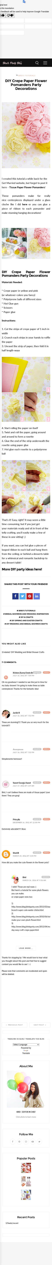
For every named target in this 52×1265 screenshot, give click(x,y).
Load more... (26, 948)
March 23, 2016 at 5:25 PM (24, 856)
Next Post (40, 1025)
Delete (37, 672)
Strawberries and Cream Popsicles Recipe (25, 1174)
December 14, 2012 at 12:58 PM (26, 822)
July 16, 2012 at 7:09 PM (23, 675)
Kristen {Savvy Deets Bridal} (24, 673)
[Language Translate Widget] (26, 1044)
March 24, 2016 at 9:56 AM (34, 880)
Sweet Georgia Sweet (22, 783)
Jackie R (16, 713)
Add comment (6, 677)
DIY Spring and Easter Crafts (26, 620)
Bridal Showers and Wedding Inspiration (27, 614)
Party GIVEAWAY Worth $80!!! (19, 1188)
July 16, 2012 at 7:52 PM (23, 716)
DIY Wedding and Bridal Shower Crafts (27, 624)
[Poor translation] (10, 15)
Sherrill (16, 853)
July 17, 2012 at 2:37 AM (23, 786)
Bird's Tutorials (26, 75)
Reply (46, 672)
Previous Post (14, 1025)
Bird (24, 877)
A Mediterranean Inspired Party (20, 1201)
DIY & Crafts (26, 617)
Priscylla (16, 820)
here (24, 204)
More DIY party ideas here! (22, 569)
